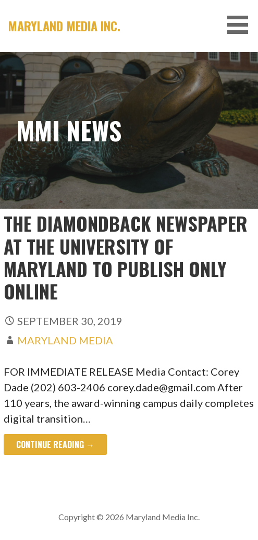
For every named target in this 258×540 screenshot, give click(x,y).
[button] (241, 24)
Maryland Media (65, 340)
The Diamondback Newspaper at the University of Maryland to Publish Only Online (126, 257)
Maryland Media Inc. (64, 25)
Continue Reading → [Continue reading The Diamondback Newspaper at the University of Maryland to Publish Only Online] (55, 444)
